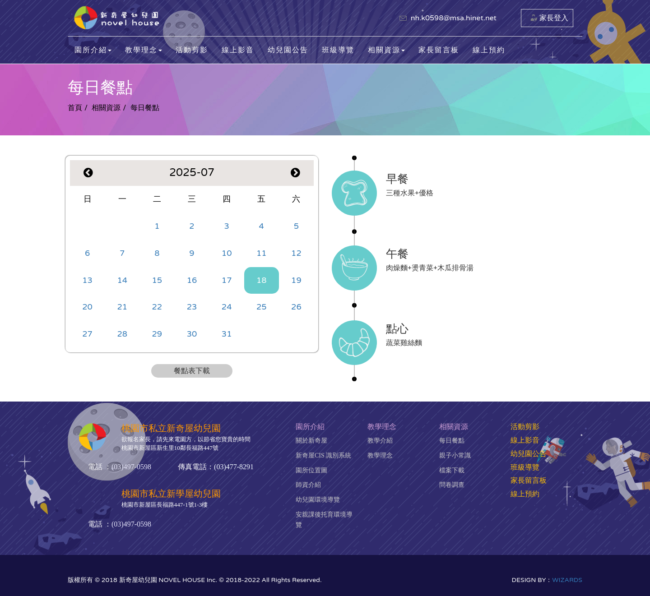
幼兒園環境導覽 (318, 499)
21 (122, 307)
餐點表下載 (192, 370)
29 (157, 334)
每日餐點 (451, 440)
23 (192, 307)
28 (122, 334)
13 (87, 280)
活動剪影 (192, 50)
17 (227, 280)
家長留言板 (438, 50)
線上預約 (489, 50)
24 (227, 307)
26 (296, 307)
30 (192, 334)
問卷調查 (451, 484)
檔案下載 (451, 470)
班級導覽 (338, 50)
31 (227, 334)
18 (261, 280)
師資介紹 (308, 484)
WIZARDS (567, 580)
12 (296, 253)
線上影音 (238, 50)
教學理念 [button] (143, 50)
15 (157, 280)
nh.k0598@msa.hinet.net (454, 18)
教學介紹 (380, 440)
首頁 (75, 107)
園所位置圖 (311, 470)
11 (261, 253)
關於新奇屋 (311, 440)
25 (261, 307)
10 (227, 253)
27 (87, 334)
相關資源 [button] (386, 50)
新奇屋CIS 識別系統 (323, 455)
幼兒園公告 (288, 50)
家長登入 (553, 18)
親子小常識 (455, 455)
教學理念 (380, 455)
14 (122, 280)
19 (296, 280)
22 (157, 307)
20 (87, 307)
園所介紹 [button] (92, 50)
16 (192, 280)
